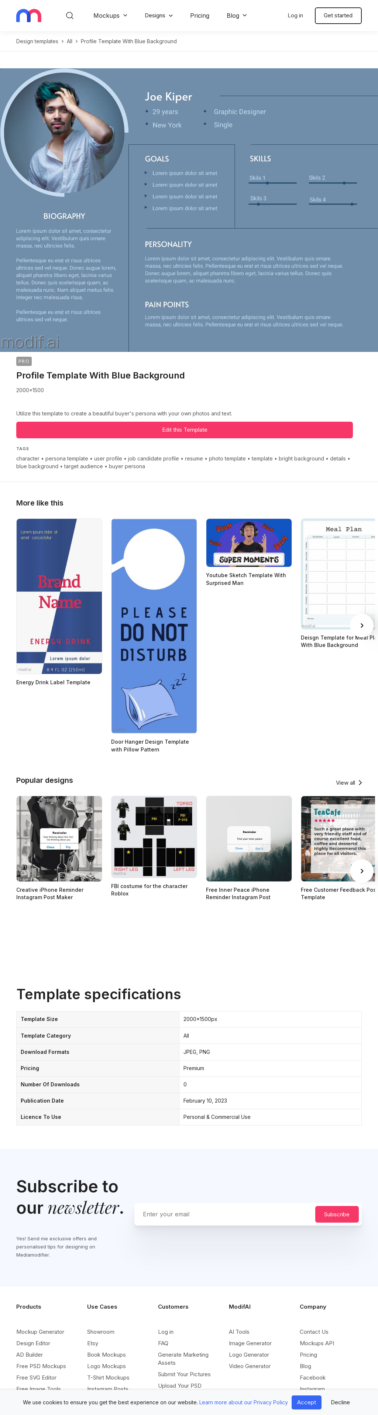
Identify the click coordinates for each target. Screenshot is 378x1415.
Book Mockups (106, 1354)
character (27, 458)
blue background (37, 466)
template (262, 458)
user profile (108, 458)
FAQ (163, 1343)
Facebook (313, 1377)
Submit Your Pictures (184, 1374)
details (338, 458)
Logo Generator (249, 1354)
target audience (83, 466)
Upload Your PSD (180, 1385)
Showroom (100, 1331)
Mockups (106, 15)
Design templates (37, 41)
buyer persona (127, 466)
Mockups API (317, 1343)
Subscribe (337, 1214)
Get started (338, 15)
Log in (295, 15)
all (69, 41)
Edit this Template (184, 429)
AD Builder (29, 1354)
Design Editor (33, 1343)
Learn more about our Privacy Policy (243, 1402)
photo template (227, 458)
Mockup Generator (40, 1331)
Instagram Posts (107, 1388)
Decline (340, 1402)
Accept (306, 1402)
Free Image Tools (38, 1388)
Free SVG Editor (36, 1377)
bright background (301, 458)
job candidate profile (153, 458)
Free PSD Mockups (41, 1366)
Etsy (92, 1343)
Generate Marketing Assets (183, 1358)
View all (345, 782)
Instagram (312, 1388)
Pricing (199, 15)
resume (194, 458)
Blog (233, 15)
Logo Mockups (106, 1366)
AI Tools (239, 1331)
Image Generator (250, 1343)
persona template (66, 458)
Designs (155, 15)
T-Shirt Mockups (108, 1377)
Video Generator (250, 1366)
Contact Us (314, 1331)
